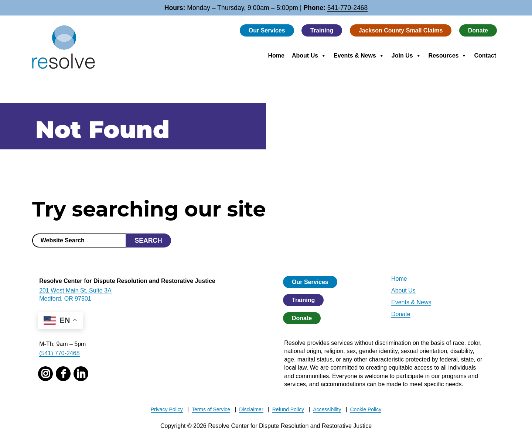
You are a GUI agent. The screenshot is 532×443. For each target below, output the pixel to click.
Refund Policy (288, 409)
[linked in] (81, 373)
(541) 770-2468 (59, 353)
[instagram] (45, 373)
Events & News (359, 55)
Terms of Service (211, 409)
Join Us (406, 55)
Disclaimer (251, 409)
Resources (448, 55)
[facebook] (63, 373)
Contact (485, 55)
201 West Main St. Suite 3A (75, 290)
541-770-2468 (347, 7)
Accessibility (327, 409)
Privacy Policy (167, 409)
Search (148, 240)
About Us (309, 55)
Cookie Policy (366, 409)
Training (321, 30)
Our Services (267, 30)
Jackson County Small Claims (401, 30)
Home (276, 55)
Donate (478, 30)
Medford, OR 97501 (65, 298)
